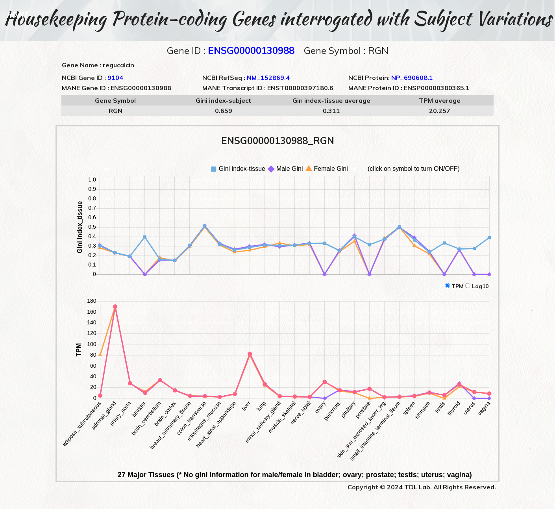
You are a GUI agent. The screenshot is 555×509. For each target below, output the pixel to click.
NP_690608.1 (412, 77)
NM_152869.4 (268, 77)
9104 (115, 77)
